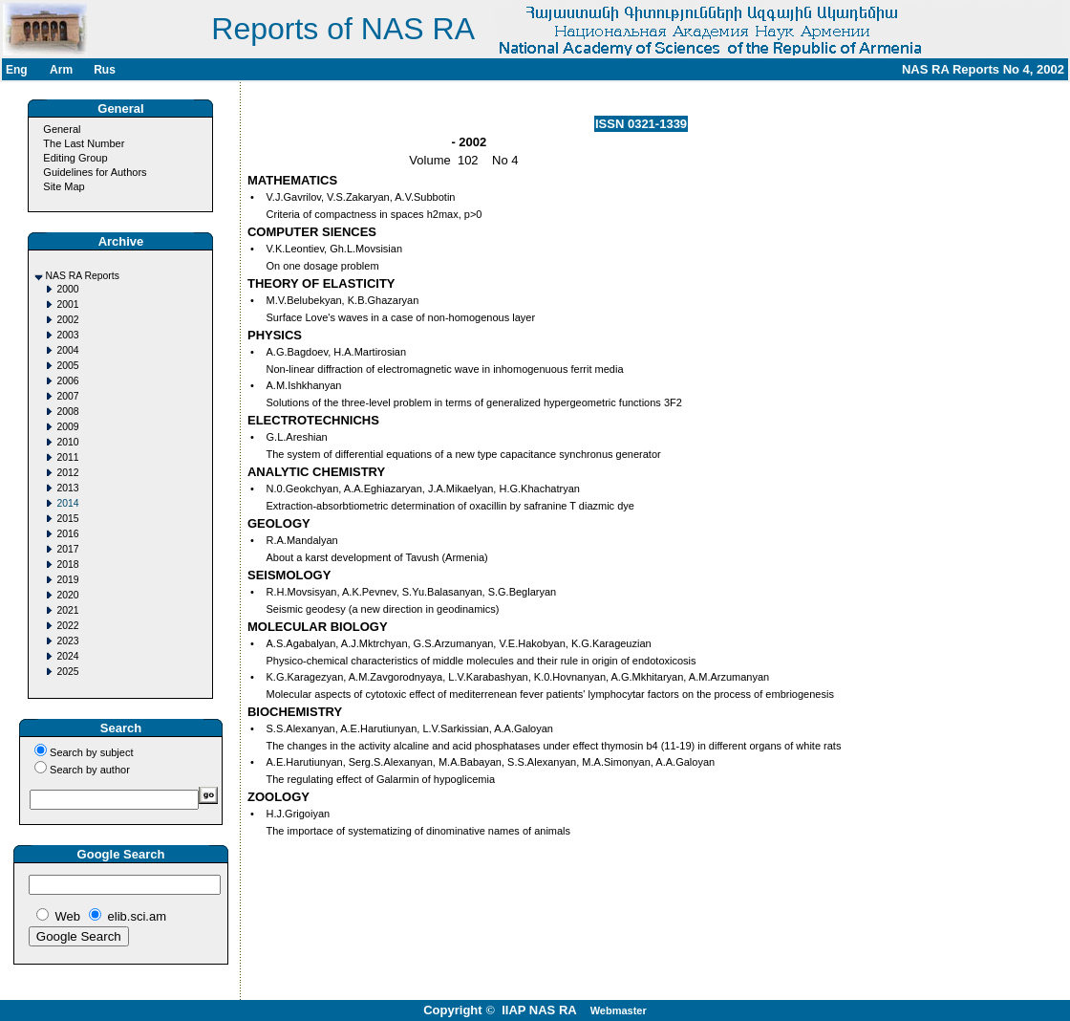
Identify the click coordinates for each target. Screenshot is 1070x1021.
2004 (67, 350)
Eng (17, 69)
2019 (67, 580)
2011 (67, 457)
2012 (67, 472)
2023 (67, 641)
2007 (67, 396)
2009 (67, 427)
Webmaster (618, 1010)
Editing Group (75, 157)
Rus (105, 69)
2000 (67, 289)
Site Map (63, 186)
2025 (67, 671)
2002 (67, 320)
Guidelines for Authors (94, 172)
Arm (61, 69)
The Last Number (83, 143)
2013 (67, 488)
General (61, 129)
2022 (67, 625)
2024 (67, 656)
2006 (67, 381)
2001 (67, 304)
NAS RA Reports (81, 276)
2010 (67, 442)
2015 (67, 518)
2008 (67, 411)
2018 (67, 564)
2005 (67, 365)
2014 (67, 503)
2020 (67, 595)
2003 (67, 335)
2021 (67, 610)
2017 (67, 549)
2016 (67, 534)
